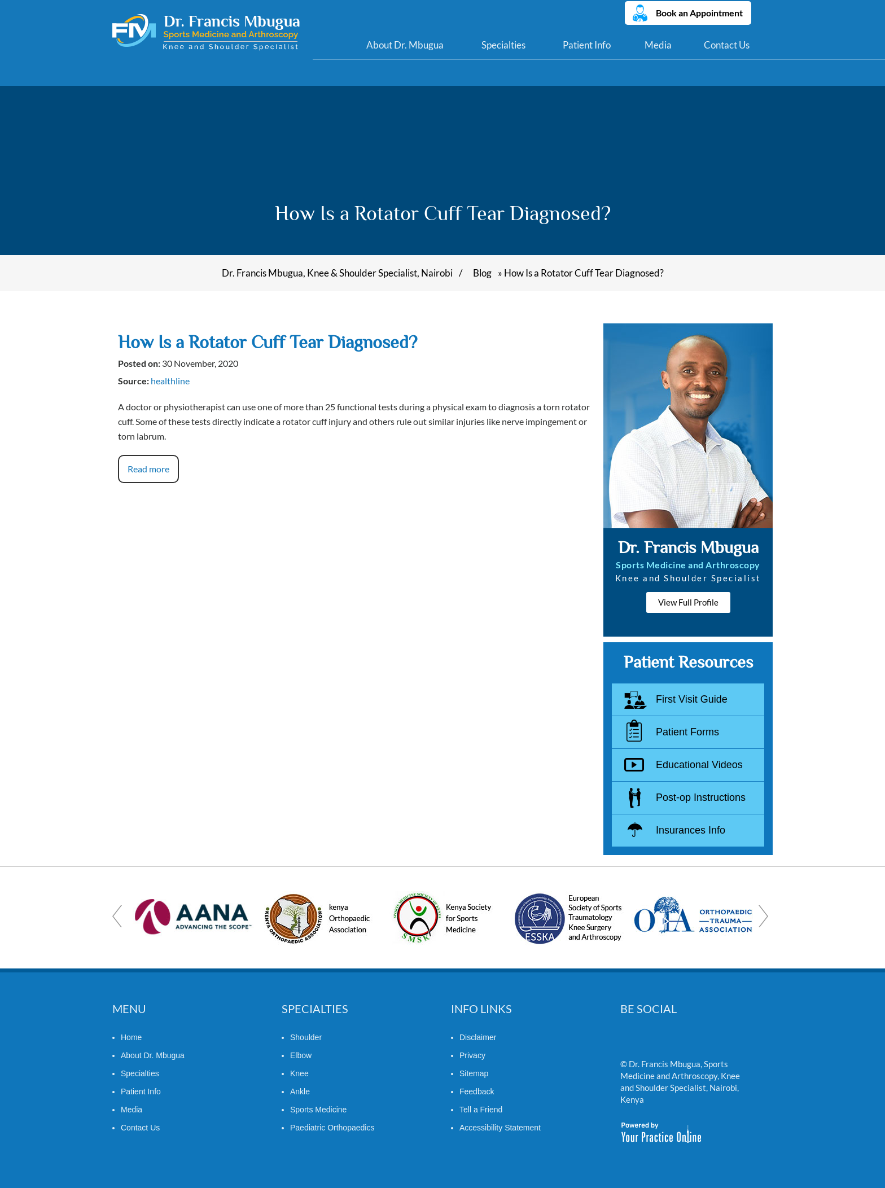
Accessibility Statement (500, 1127)
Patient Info (587, 45)
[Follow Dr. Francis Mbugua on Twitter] (630, 1040)
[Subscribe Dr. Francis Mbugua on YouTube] (696, 1040)
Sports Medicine (318, 1109)
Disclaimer (477, 1037)
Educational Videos (699, 764)
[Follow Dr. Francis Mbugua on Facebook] (674, 1040)
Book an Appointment (699, 12)
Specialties (503, 45)
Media (658, 45)
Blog (482, 273)
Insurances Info (690, 830)
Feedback (476, 1091)
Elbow (301, 1055)
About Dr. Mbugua (405, 45)
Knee (299, 1073)
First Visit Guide (692, 699)
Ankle (300, 1091)
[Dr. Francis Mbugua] (206, 32)
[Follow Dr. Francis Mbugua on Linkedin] (652, 1040)
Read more (148, 468)
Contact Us (727, 45)
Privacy (472, 1055)
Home (331, 45)
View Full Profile (688, 602)
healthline (170, 380)
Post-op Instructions (701, 797)
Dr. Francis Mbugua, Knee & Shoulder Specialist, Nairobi (337, 273)
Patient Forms (687, 732)
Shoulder (306, 1037)
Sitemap (473, 1073)
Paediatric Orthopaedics (332, 1127)
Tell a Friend (480, 1109)
